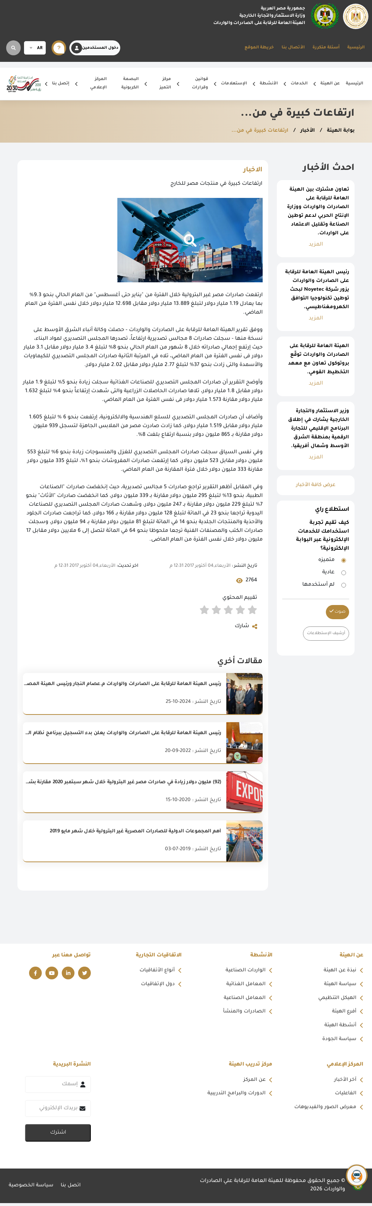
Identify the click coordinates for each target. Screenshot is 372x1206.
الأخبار (304, 131)
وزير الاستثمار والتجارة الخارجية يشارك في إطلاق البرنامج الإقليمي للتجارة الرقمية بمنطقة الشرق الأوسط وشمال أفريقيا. (318, 429)
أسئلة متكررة (326, 47)
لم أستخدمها (318, 585)
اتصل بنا (72, 1188)
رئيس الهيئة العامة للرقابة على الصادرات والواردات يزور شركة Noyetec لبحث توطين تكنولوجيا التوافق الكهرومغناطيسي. (317, 290)
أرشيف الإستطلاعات (324, 633)
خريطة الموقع (259, 47)
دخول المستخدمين (94, 48)
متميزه (326, 560)
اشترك (58, 1136)
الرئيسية (356, 47)
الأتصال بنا (293, 47)
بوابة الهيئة (339, 131)
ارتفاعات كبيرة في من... (256, 131)
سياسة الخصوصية (32, 1188)
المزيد (316, 245)
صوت (337, 611)
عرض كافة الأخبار (315, 485)
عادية (328, 573)
